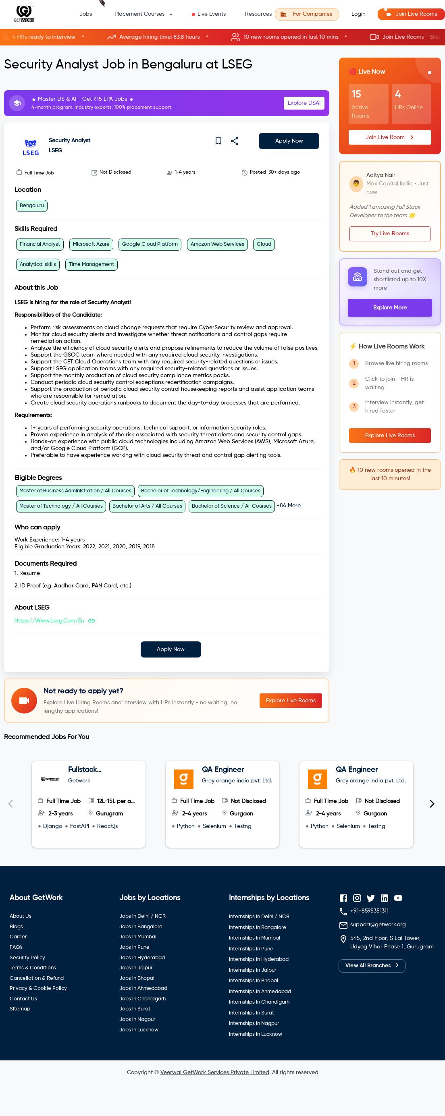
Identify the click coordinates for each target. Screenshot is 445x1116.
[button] (222, 37)
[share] (235, 141)
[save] (218, 141)
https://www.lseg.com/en (49, 621)
